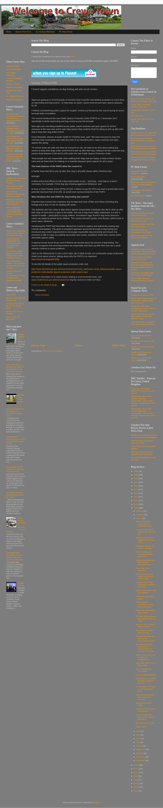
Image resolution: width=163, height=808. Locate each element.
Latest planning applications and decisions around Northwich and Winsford (13, 243)
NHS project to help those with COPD (14, 187)
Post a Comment (42, 295)
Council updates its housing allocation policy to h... (144, 554)
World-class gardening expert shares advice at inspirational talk (15, 233)
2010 (136, 478)
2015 (136, 497)
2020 (136, 769)
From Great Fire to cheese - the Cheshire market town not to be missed (15, 264)
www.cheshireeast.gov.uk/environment (49, 280)
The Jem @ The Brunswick (13, 318)
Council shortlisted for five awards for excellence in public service (15, 412)
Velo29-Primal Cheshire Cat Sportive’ (145, 710)
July (138, 742)
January (139, 511)
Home (8, 32)
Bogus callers (141, 727)
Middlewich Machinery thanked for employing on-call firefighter (144, 436)
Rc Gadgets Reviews (15, 96)
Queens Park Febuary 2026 (142, 341)
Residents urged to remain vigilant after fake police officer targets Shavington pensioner (143, 251)
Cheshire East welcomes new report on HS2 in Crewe (146, 618)
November (140, 757)
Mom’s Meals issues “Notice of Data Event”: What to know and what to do (143, 300)
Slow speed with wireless (141, 190)
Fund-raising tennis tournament (144, 670)
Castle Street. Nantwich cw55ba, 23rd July (141, 105)
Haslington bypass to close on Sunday (144, 547)
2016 (136, 500)
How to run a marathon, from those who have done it (15, 194)
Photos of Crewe (13, 84)
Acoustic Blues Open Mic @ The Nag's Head (15, 306)
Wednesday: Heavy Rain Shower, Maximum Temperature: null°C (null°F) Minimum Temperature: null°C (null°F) (143, 401)
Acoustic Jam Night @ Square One (15, 299)
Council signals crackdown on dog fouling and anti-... (144, 604)
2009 (136, 475)
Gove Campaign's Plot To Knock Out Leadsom (141, 236)
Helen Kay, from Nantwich (142, 569)
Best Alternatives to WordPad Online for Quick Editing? (143, 183)
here (72, 56)
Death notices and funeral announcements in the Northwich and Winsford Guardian (15, 275)
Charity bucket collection (146, 675)
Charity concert (21, 584)
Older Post (118, 345)
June (138, 738)
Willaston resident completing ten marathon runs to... (145, 523)
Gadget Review (12, 66)
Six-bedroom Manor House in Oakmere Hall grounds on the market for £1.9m (14, 254)
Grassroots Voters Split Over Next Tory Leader (143, 225)
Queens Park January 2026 (142, 347)
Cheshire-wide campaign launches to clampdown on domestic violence (15, 117)
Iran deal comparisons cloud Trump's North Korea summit (143, 158)
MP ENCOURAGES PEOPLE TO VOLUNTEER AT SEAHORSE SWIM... (145, 647)
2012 (136, 486)
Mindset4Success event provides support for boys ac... (146, 681)
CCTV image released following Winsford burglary (142, 279)
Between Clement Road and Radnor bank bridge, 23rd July (143, 100)
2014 (136, 493)
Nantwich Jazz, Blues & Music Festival (145, 625)
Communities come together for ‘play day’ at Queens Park (15, 469)
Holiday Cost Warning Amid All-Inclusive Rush (142, 214)
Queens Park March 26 (140, 336)
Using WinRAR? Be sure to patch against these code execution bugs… (142, 316)
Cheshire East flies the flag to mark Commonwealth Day (145, 638)
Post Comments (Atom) (52, 351)
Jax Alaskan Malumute (11, 74)
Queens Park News (23, 32)
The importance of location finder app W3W (142, 442)
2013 (136, 489)
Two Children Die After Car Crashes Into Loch (142, 220)
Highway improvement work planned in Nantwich (145, 697)
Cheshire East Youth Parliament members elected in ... (145, 584)
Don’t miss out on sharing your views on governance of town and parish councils (15, 368)
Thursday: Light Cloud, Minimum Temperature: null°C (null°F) (143, 391)
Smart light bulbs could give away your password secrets (143, 323)
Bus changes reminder (145, 723)
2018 (136, 508)
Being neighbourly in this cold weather (146, 591)
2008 (136, 471)
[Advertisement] (78, 322)
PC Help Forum (65, 32)
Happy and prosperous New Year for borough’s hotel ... (145, 562)
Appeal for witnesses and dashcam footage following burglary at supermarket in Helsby (142, 266)
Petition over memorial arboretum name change (15, 180)
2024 (136, 783)
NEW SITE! (11, 295)
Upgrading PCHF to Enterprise (139, 172)
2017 (136, 504)
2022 (136, 776)
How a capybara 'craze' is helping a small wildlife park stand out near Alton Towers (14, 212)
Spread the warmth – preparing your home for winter (15, 495)
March (139, 518)
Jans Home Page (13, 69)
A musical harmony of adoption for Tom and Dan (145, 532)
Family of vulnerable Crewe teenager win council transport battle (14, 157)
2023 (136, 780)
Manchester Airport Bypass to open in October (14, 148)
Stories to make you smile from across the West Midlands (15, 202)
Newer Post (38, 345)
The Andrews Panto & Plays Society (145, 631)
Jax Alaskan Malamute (45, 32)
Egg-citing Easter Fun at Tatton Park (146, 664)
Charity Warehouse (21, 336)
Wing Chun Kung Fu (14, 99)
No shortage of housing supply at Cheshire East (145, 689)
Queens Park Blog (14, 87)
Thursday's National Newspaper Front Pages (141, 231)
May (138, 735)
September (141, 749)
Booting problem (138, 177)
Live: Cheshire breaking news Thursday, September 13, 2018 (15, 129)
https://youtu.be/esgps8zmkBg (45, 259)
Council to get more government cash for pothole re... (145, 717)
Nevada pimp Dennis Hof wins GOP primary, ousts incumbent (143, 147)
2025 (136, 787)
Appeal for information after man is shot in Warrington (142, 274)
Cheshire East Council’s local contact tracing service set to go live (15, 440)
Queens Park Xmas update (21, 398)
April (138, 731)
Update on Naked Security (142, 295)
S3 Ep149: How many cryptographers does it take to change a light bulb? (143, 308)
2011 (136, 482)
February (140, 515)
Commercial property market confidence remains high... (144, 576)
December (140, 760)
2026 (136, 791)
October (139, 753)
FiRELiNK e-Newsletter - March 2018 (146, 611)
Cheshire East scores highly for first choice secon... (145, 540)
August (139, 746)
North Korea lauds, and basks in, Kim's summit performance (143, 153)
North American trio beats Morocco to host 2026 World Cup (143, 140)
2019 (136, 765)
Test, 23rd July (137, 116)
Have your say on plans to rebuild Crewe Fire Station (142, 453)
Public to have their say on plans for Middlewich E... (145, 657)
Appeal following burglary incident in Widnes (141, 258)
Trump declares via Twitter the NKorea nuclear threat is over (143, 134)
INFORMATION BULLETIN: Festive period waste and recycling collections (14, 556)
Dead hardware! (137, 196)
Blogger (96, 802)
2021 (136, 772)
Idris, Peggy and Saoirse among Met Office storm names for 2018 (14, 139)
